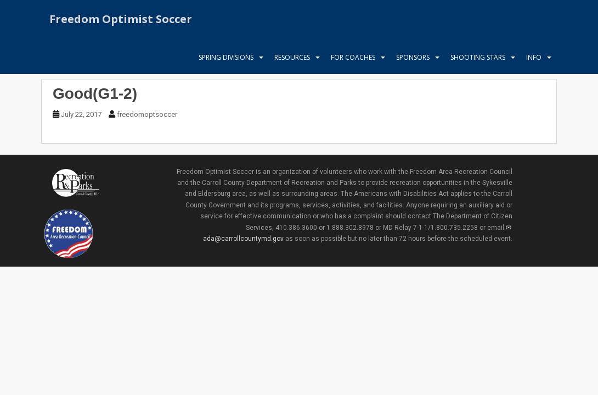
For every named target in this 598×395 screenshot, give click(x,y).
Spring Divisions (226, 57)
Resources (292, 57)
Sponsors (413, 57)
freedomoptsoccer (147, 114)
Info (533, 57)
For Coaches (353, 57)
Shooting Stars (477, 57)
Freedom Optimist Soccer (120, 19)
